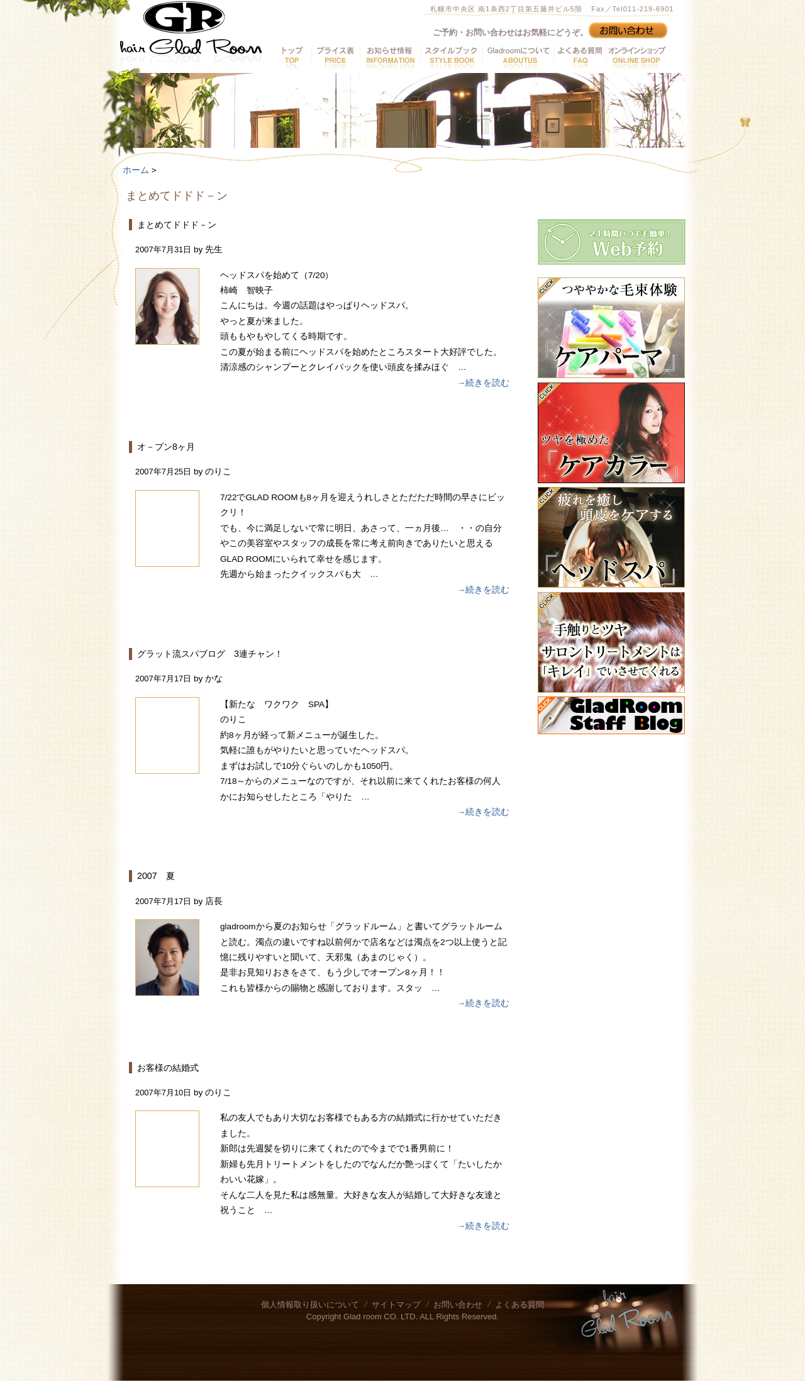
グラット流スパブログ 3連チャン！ (210, 654)
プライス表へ (335, 57)
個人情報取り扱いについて (310, 1304)
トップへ (292, 57)
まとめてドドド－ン (176, 225)
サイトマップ (396, 1304)
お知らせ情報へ (390, 57)
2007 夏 (156, 876)
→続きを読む (483, 383)
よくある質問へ (579, 57)
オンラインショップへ (636, 57)
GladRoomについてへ (517, 57)
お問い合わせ (457, 1304)
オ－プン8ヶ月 (166, 447)
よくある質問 (519, 1304)
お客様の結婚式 (168, 1068)
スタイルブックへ (451, 57)
